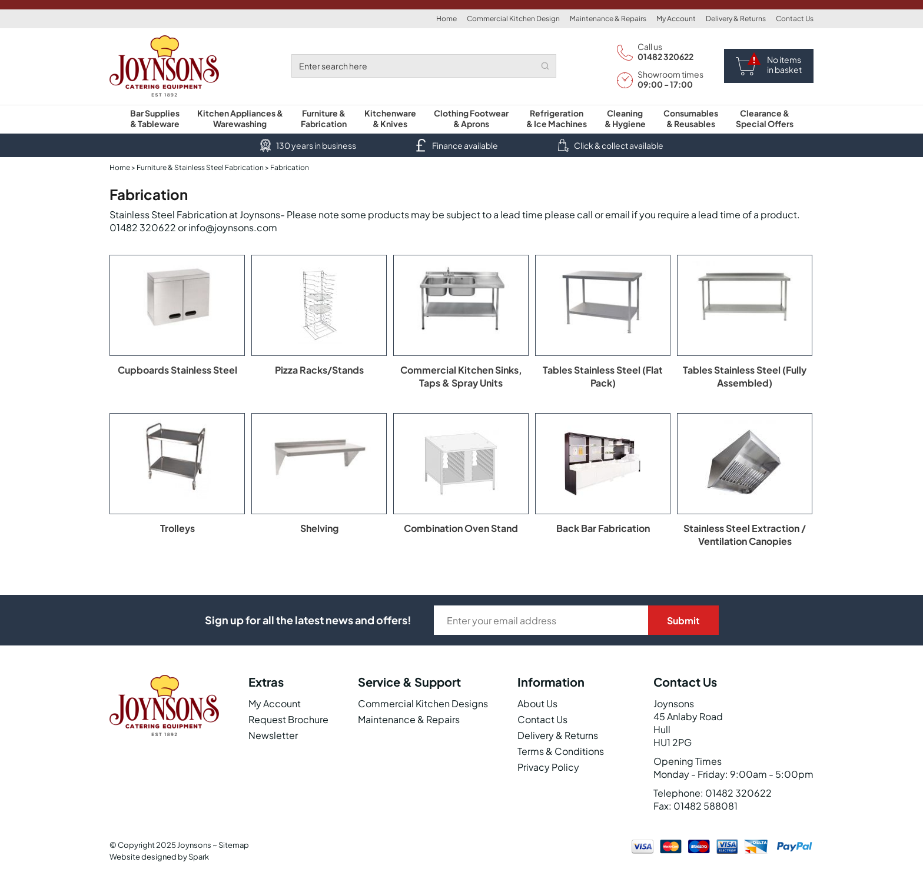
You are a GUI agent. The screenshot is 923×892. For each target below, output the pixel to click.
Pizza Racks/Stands (319, 370)
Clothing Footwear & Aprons (471, 118)
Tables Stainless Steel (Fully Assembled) (744, 376)
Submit (683, 620)
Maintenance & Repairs (608, 18)
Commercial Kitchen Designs (423, 703)
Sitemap (233, 845)
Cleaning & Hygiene (625, 118)
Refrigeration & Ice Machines (556, 118)
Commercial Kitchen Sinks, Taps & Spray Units (461, 376)
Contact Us (795, 18)
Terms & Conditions (560, 751)
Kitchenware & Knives (390, 118)
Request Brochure (288, 719)
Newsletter (273, 735)
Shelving (319, 528)
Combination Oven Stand (461, 528)
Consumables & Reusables (690, 118)
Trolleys (177, 528)
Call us (650, 46)
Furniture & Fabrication (324, 118)
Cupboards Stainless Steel (177, 370)
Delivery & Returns (736, 18)
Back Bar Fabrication (603, 528)
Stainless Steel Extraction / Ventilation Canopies (744, 534)
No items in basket (784, 65)
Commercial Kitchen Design (513, 18)
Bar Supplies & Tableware (155, 118)
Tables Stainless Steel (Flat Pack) (603, 376)
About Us (537, 703)
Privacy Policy (548, 767)
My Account (676, 18)
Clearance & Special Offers (764, 118)
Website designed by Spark (159, 856)
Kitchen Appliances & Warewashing (240, 118)
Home (446, 18)
